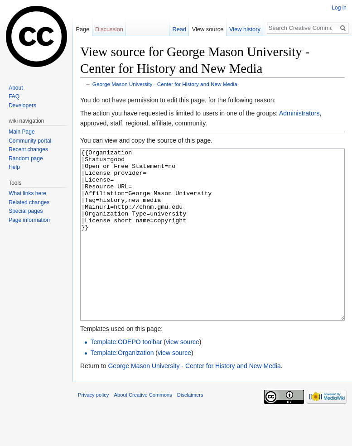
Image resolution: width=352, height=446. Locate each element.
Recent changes (28, 149)
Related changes (29, 202)
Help (14, 167)
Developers (22, 105)
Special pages (26, 211)
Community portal (30, 141)
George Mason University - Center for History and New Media (164, 84)
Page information (29, 220)
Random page (26, 158)
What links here (27, 193)
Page (82, 29)
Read (179, 29)
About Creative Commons (143, 429)
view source (182, 375)
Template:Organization (122, 386)
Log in (339, 8)
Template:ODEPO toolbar (126, 375)
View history (244, 29)
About (16, 88)
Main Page (21, 132)
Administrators (299, 113)
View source (207, 29)
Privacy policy (93, 429)
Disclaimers (190, 429)
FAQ (14, 96)
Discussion (109, 29)
